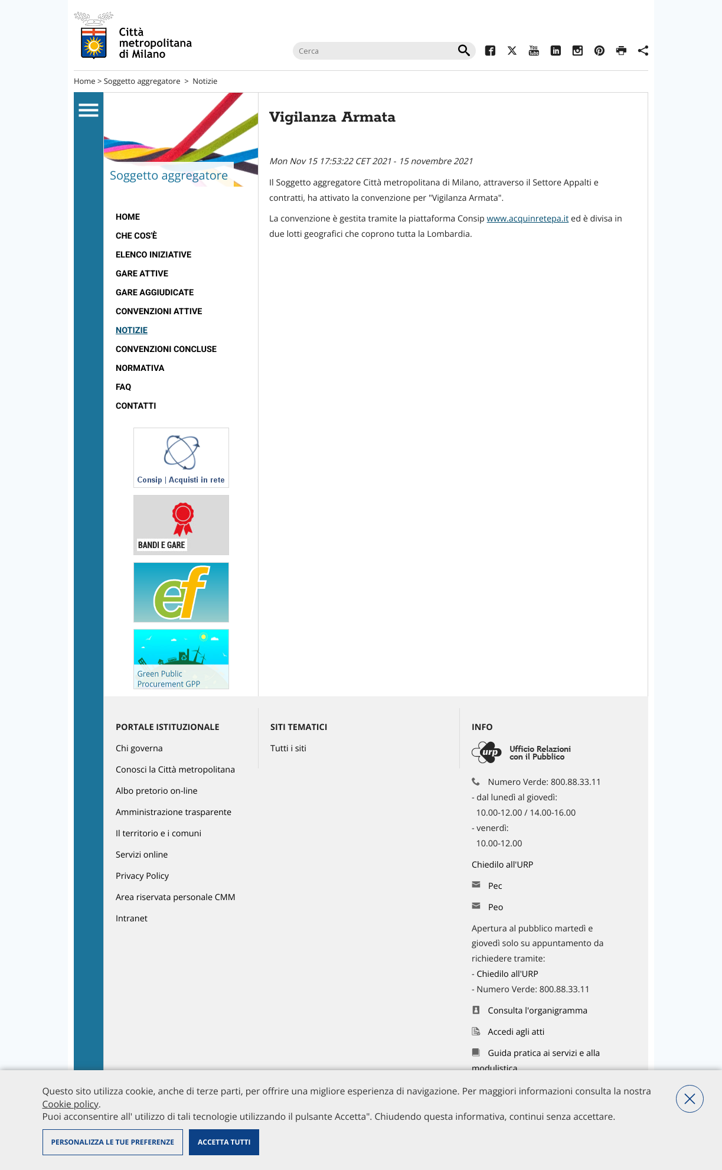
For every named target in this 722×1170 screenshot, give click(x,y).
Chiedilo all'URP (503, 865)
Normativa (140, 368)
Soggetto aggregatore (142, 81)
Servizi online (142, 855)
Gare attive (142, 274)
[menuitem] (181, 217)
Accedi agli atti (516, 1032)
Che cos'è (136, 236)
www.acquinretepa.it (528, 218)
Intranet (132, 918)
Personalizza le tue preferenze (112, 1142)
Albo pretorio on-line (157, 791)
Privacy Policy (142, 876)
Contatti (136, 406)
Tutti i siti (288, 748)
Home (85, 81)
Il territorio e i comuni (158, 833)
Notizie (204, 81)
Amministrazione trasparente (173, 812)
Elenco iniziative (153, 255)
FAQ (123, 387)
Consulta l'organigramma (538, 1010)
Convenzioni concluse (166, 349)
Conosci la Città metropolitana (175, 769)
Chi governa (139, 748)
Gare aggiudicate (155, 293)
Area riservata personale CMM (176, 897)
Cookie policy (71, 1103)
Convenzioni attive (159, 312)
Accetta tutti (224, 1142)
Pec (495, 886)
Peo (495, 907)
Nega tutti (690, 1099)
